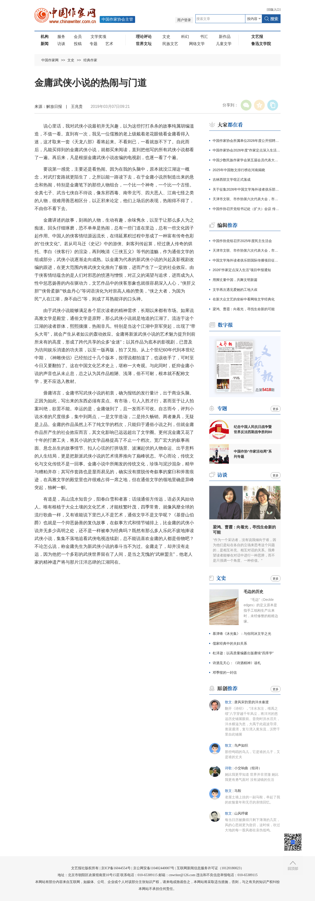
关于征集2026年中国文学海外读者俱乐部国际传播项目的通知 (247, 189)
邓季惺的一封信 (225, 672)
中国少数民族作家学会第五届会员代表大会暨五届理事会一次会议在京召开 (247, 160)
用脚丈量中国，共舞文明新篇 (235, 280)
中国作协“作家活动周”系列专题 (253, 454)
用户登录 (184, 20)
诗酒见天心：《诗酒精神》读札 (237, 663)
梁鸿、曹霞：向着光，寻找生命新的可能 (244, 309)
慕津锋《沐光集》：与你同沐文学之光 (242, 634)
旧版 (274, 9)
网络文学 (197, 44)
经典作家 (90, 60)
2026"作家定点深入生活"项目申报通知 (242, 270)
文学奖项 (98, 36)
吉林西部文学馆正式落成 (232, 179)
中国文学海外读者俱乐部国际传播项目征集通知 (247, 260)
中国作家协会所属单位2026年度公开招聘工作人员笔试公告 (247, 141)
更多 (276, 409)
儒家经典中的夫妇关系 (230, 643)
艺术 (109, 44)
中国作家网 (50, 60)
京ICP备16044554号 (116, 868)
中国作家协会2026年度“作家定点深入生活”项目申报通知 (247, 150)
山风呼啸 (241, 813)
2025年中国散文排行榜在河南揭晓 (239, 170)
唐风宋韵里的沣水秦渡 (251, 702)
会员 (78, 36)
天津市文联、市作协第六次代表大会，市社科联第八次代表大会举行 (247, 199)
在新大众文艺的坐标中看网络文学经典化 (244, 299)
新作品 (225, 36)
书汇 (204, 36)
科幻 (185, 36)
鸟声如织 (241, 745)
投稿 (78, 44)
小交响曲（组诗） (248, 768)
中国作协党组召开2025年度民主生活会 (242, 241)
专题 (93, 44)
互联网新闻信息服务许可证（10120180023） (210, 868)
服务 (61, 36)
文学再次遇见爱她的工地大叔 (235, 290)
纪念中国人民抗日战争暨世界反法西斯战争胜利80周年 (253, 429)
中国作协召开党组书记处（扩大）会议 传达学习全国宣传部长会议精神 (247, 209)
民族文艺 (170, 44)
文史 (166, 36)
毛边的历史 (253, 592)
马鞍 (237, 791)
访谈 (61, 44)
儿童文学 (224, 44)
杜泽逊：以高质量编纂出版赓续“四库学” (243, 653)
